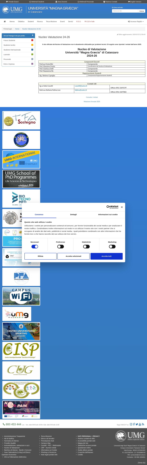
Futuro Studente (18, 40)
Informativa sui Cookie (49, 450)
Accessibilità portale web (86, 441)
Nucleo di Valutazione (12, 448)
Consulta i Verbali (92, 97)
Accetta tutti (107, 256)
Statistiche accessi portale (87, 445)
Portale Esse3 (12, 2)
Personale (18, 59)
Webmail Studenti (36, 2)
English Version (134, 2)
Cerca (142, 11)
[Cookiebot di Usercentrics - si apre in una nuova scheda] (108, 207)
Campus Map (46, 443)
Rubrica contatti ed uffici (86, 438)
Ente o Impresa (18, 64)
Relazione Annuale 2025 (92, 101)
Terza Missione (46, 436)
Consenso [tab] (39, 214)
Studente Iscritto (18, 45)
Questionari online (84, 448)
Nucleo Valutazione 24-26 (31, 29)
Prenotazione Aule (47, 441)
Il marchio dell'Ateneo (85, 452)
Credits (80, 455)
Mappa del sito (83, 443)
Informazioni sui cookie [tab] (108, 214)
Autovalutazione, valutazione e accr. (17, 445)
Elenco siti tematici (47, 438)
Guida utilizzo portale (85, 450)
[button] (135, 21)
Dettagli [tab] (73, 214)
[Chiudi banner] (122, 207)
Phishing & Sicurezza (48, 452)
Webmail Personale (86, 2)
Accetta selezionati (73, 256)
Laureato (18, 54)
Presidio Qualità (10, 443)
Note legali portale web (49, 455)
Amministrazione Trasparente (14, 436)
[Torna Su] (141, 463)
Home (17, 29)
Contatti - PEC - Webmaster (51, 445)
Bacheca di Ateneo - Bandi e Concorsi (17, 450)
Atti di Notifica (9, 438)
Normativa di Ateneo (11, 441)
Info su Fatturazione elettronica (15, 457)
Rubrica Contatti (110, 2)
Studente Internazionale (18, 50)
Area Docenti (61, 2)
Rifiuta (40, 256)
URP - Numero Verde (48, 448)
